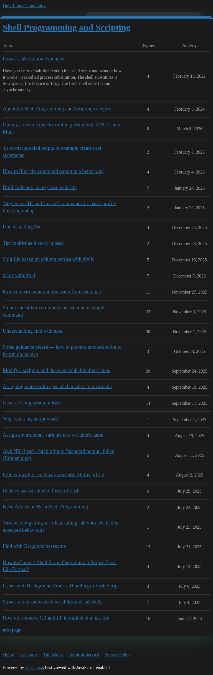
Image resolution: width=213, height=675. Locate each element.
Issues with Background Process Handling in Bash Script (61, 586)
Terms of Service (84, 654)
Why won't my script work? (31, 419)
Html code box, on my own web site (40, 187)
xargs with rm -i (19, 275)
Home (8, 654)
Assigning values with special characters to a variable (57, 386)
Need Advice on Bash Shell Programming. (46, 507)
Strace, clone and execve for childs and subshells (52, 602)
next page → (14, 630)
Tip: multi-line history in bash (33, 243)
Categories (28, 654)
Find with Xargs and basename (34, 546)
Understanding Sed (22, 227)
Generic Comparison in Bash (32, 403)
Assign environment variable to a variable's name (53, 435)
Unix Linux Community (24, 5)
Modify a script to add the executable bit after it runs (56, 370)
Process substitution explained (33, 59)
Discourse (34, 667)
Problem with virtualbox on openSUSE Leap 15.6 (53, 474)
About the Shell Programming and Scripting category (57, 108)
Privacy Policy (118, 654)
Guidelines (53, 654)
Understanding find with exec (33, 331)
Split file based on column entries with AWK (48, 259)
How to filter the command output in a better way (53, 171)
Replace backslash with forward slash (41, 490)
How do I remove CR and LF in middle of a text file (56, 618)
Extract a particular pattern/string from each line (52, 291)
